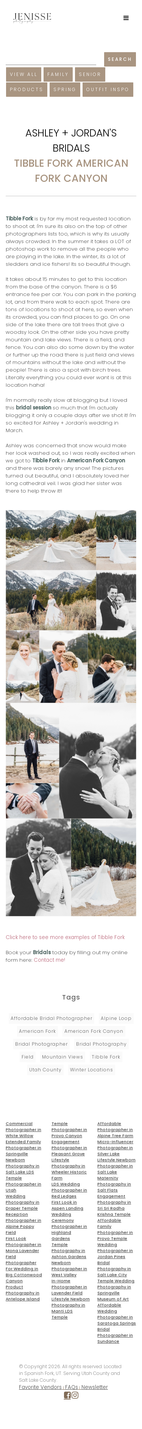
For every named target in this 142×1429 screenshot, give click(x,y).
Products (27, 89)
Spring (64, 89)
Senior (90, 74)
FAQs (71, 1387)
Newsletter (94, 1387)
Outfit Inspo (108, 89)
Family (58, 74)
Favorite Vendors (40, 1387)
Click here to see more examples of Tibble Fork (65, 937)
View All (23, 74)
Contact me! (49, 960)
